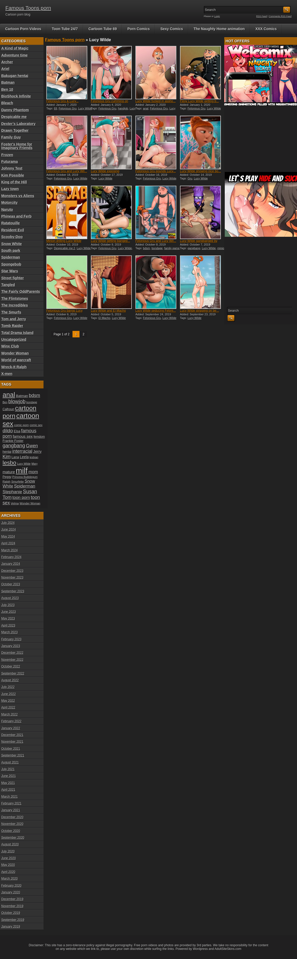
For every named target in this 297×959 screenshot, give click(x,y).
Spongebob (11, 264)
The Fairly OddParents (20, 291)
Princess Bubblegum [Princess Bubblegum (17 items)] (25, 476)
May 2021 (8, 783)
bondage (157, 248)
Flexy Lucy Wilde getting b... (199, 101)
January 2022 (10, 728)
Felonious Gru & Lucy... (62, 101)
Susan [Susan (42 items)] (30, 491)
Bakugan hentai (14, 76)
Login (217, 16)
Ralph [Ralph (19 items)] (6, 481)
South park (10, 250)
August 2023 (10, 598)
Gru (189, 178)
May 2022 (8, 701)
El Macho (104, 317)
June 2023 (8, 612)
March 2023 (9, 632)
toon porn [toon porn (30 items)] (21, 497)
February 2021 (11, 803)
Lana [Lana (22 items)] (15, 457)
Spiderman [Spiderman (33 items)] (24, 486)
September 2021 (12, 755)
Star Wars (9, 271)
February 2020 (11, 885)
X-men (6, 374)
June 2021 (8, 776)
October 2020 (10, 831)
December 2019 (12, 899)
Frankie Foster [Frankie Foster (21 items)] (13, 441)
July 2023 (8, 605)
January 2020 (10, 892)
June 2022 (8, 694)
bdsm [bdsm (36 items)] (34, 395)
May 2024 (8, 536)
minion (221, 248)
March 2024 (9, 550)
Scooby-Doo (12, 237)
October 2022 (10, 666)
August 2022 (10, 680)
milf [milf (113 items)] (22, 470)
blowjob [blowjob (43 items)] (16, 401)
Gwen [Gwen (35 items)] (32, 445)
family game (171, 248)
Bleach (7, 103)
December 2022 (12, 653)
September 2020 (12, 837)
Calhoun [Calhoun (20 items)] (8, 409)
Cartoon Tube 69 (103, 29)
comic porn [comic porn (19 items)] (21, 425)
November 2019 (12, 906)
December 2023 (12, 571)
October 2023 (10, 584)
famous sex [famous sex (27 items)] (23, 436)
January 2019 (10, 926)
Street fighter (12, 278)
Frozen (7, 155)
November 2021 (12, 741)
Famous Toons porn (28, 8)
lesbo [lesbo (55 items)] (9, 463)
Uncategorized (13, 339)
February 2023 (11, 639)
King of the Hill (14, 182)
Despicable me (14, 117)
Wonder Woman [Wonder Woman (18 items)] (30, 503)
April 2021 (8, 789)
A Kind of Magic (14, 48)
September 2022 (12, 673)
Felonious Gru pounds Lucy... (155, 171)
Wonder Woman (15, 353)
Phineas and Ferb (16, 216)
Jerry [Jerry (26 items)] (37, 451)
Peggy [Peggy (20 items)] (7, 477)
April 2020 (8, 872)
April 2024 (8, 543)
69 (55, 108)
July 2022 (8, 687)
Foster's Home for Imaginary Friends (17, 146)
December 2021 (12, 735)
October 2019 (10, 913)
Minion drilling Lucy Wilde (63, 241)
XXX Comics (266, 29)
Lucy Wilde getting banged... (110, 241)
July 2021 (8, 769)
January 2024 (10, 564)
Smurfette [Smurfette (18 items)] (17, 481)
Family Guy (11, 137)
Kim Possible (12, 175)
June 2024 (8, 529)
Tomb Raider (12, 326)
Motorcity (9, 202)
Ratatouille (10, 223)
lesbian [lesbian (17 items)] (34, 457)
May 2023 (8, 618)
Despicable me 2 (64, 248)
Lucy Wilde (85, 108)
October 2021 (10, 748)
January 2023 (10, 646)
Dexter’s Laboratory (18, 124)
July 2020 (8, 851)
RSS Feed (261, 16)
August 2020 (10, 844)
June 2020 (8, 858)
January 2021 (10, 810)
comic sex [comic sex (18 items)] (36, 425)
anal (145, 108)
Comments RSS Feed (280, 16)
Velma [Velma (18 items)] (15, 503)
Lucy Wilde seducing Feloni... (155, 310)
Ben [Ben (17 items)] (5, 402)
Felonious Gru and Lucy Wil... (66, 171)
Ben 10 (7, 89)
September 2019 (12, 920)
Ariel (5, 69)
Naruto (7, 209)
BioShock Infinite (16, 96)
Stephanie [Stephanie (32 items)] (12, 491)
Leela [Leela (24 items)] (24, 457)
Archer (7, 62)
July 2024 (8, 523)
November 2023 (12, 577)
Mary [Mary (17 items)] (35, 463)
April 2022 (8, 707)
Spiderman (10, 257)
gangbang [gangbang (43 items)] (14, 445)
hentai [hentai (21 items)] (7, 452)
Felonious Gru (68, 108)
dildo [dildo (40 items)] (8, 430)
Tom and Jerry (13, 319)
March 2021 (9, 796)
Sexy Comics (171, 29)
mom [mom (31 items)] (33, 471)
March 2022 (9, 714)
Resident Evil (12, 230)
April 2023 (8, 625)
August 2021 (10, 762)
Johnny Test (11, 168)
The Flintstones (14, 298)
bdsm (146, 248)
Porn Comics (138, 29)
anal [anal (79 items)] (9, 394)
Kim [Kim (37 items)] (7, 456)
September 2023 (12, 591)
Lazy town (10, 189)
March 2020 (9, 878)
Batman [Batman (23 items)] (22, 396)
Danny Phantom (15, 110)
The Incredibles (14, 305)
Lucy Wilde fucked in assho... (155, 101)
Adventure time (14, 55)
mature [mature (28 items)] (9, 472)
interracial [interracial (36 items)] (22, 451)
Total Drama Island (17, 333)
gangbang (193, 248)
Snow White (11, 244)
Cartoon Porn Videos (23, 29)
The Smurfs (11, 312)
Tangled (8, 285)
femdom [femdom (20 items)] (39, 437)
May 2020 (8, 865)
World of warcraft (16, 360)
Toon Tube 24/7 (65, 29)
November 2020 (12, 824)
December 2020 (12, 817)
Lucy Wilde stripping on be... (199, 310)
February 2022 (11, 721)
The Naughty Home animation (219, 29)
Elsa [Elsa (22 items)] (17, 431)
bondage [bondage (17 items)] (31, 402)
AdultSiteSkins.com (228, 949)
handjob (123, 108)
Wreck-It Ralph (14, 367)
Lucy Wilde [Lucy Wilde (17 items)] (24, 463)
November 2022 (12, 660)
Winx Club (10, 346)
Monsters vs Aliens (17, 196)
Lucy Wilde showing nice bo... (200, 171)
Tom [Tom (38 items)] (7, 497)
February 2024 (11, 557)
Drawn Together (15, 130)
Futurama (9, 161)
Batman (8, 82)
